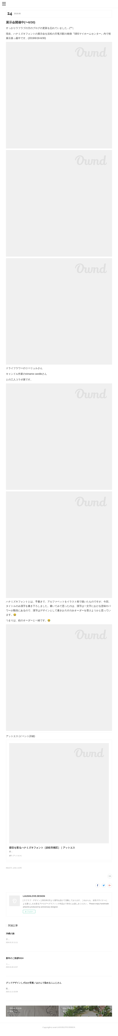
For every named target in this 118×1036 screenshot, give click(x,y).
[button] (4, 3)
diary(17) (9, 871)
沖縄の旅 (10, 936)
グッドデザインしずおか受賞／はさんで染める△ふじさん (35, 986)
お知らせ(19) (17, 871)
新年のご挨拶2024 (14, 961)
